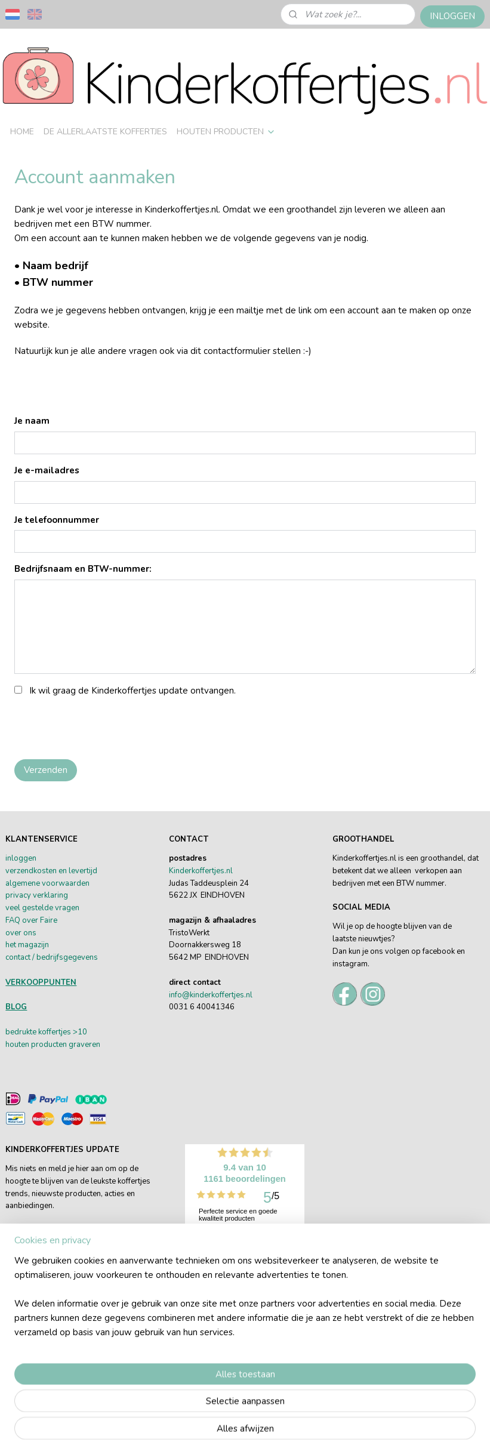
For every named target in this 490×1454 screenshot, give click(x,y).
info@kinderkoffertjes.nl (210, 995)
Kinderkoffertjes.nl (201, 870)
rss (358, 1412)
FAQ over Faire (31, 920)
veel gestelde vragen (42, 907)
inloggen (20, 858)
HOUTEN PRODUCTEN (226, 131)
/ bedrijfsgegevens (64, 957)
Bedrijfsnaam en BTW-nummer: (83, 569)
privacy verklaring (36, 895)
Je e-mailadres (46, 470)
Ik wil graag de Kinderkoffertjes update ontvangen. (132, 691)
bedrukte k (23, 1032)
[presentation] (105, 726)
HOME (22, 131)
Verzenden (45, 770)
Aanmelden (38, 1296)
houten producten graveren (52, 1044)
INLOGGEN (452, 16)
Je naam (32, 421)
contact (17, 957)
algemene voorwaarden (47, 883)
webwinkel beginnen (398, 1412)
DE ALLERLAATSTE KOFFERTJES (105, 131)
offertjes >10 (64, 1032)
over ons (20, 933)
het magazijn (27, 944)
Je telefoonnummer (56, 520)
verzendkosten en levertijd (51, 870)
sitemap (337, 1412)
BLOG (16, 1007)
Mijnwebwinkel (245, 1432)
